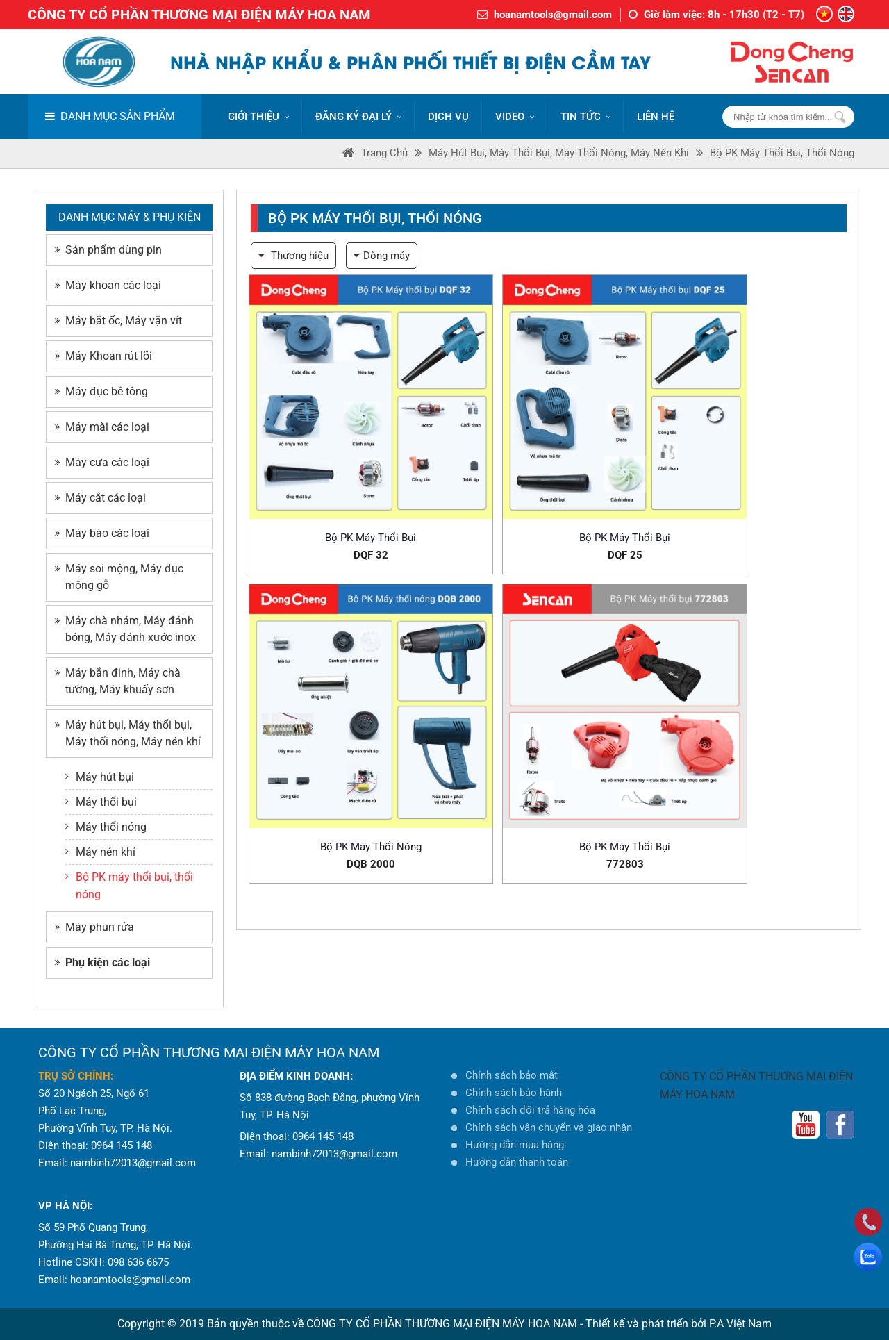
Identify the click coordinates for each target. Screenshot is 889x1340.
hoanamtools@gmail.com (553, 14)
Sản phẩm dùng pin (108, 249)
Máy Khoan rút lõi (103, 356)
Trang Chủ (375, 153)
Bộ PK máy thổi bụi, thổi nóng (782, 153)
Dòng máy (382, 255)
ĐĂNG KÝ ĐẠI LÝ (358, 116)
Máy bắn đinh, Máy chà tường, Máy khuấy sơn (118, 681)
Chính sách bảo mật (511, 1075)
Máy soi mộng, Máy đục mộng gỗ (119, 577)
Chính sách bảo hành (513, 1092)
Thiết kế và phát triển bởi (645, 1323)
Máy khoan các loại (108, 285)
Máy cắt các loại (100, 497)
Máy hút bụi (99, 777)
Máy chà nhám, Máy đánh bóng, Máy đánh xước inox (125, 629)
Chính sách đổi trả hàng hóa (530, 1110)
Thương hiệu (293, 255)
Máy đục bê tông (101, 391)
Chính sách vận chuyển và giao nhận (548, 1127)
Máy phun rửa (94, 927)
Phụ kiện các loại (102, 962)
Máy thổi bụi (101, 802)
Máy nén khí (100, 852)
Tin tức (585, 116)
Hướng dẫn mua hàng (514, 1145)
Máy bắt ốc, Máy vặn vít (118, 320)
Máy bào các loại (102, 533)
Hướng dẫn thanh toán (516, 1162)
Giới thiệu (258, 116)
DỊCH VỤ (448, 116)
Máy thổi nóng (106, 827)
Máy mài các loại (102, 426)
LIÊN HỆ (655, 116)
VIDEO (514, 116)
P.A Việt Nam (740, 1323)
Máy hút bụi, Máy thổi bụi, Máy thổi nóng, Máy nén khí (559, 153)
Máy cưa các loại (102, 462)
